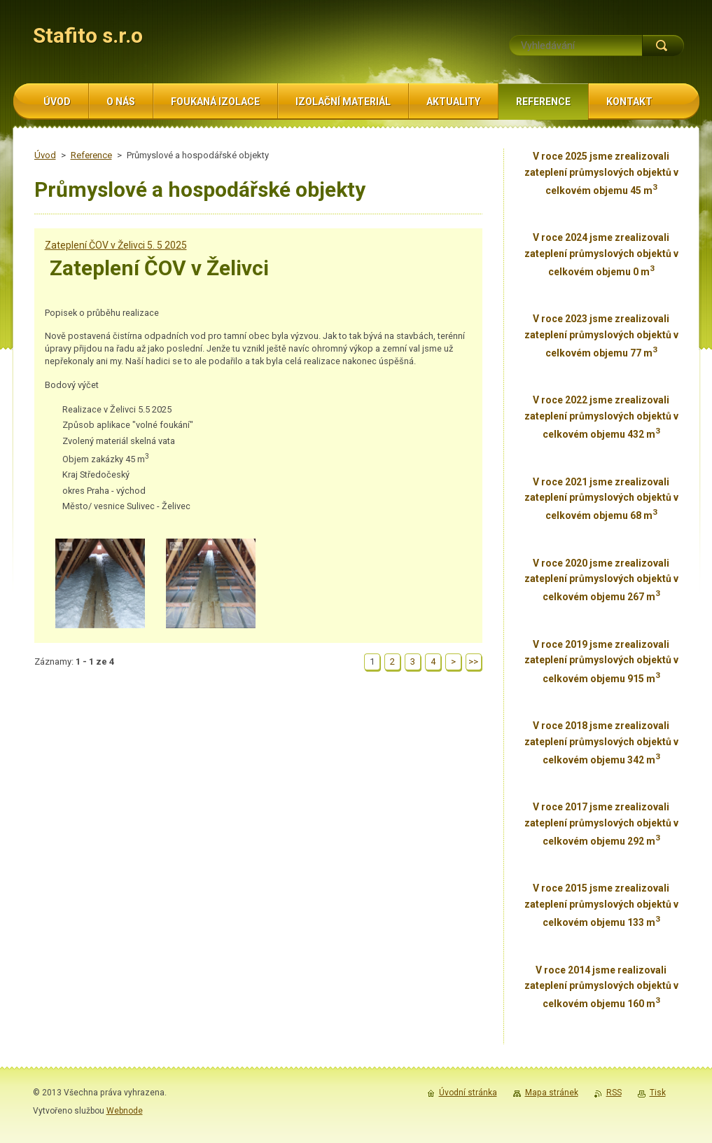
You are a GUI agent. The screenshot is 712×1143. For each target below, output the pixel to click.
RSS (614, 1092)
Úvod (45, 155)
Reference (91, 155)
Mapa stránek (551, 1092)
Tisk (658, 1092)
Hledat (663, 45)
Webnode (124, 1111)
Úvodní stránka (468, 1092)
